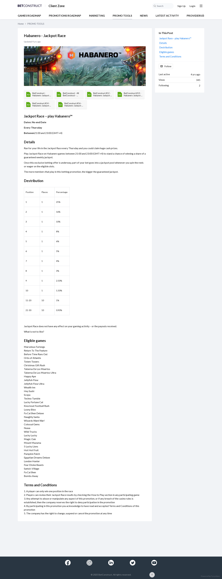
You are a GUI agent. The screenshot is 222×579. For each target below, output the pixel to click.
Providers (194, 15)
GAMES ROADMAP (29, 15)
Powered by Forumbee (210, 576)
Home (21, 23)
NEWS (144, 15)
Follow (167, 66)
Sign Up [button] (181, 5)
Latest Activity (167, 15)
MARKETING (97, 15)
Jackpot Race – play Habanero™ (48, 116)
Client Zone (57, 6)
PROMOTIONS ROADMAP (65, 15)
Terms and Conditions (40, 485)
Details (30, 142)
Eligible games (35, 341)
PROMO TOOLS (122, 15)
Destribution (34, 181)
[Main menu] (201, 6)
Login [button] (192, 5)
